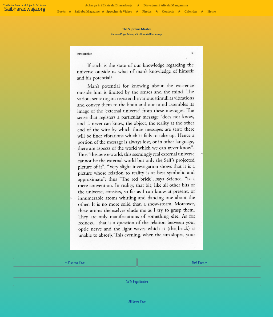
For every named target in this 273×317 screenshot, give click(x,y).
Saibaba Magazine (86, 11)
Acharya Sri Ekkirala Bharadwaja (108, 5)
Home (211, 11)
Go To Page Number (137, 281)
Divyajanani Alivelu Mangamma (165, 5)
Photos (147, 11)
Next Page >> (199, 262)
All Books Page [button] (137, 301)
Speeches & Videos (119, 11)
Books (61, 11)
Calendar (190, 11)
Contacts (168, 11)
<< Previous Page (75, 262)
